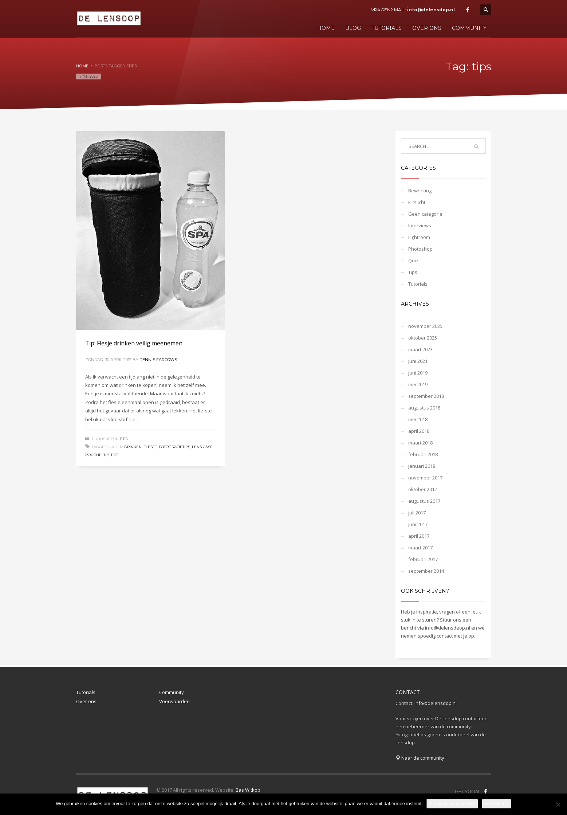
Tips (123, 438)
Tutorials (418, 284)
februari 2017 (423, 559)
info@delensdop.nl (431, 9)
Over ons (86, 701)
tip (106, 454)
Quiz (413, 260)
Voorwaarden (174, 701)
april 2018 (418, 431)
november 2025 (425, 326)
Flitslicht (416, 202)
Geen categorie (425, 214)
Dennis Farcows (158, 359)
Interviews (419, 225)
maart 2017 (420, 547)
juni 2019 (418, 372)
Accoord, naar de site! (452, 803)
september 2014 (426, 571)
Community (171, 692)
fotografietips (174, 446)
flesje (150, 446)
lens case (202, 446)
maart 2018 (420, 442)
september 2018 (426, 396)
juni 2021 (418, 361)
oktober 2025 (422, 337)
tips (114, 454)
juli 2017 (417, 512)
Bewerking (420, 190)
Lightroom (419, 237)
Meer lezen (496, 803)
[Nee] (558, 804)
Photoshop (420, 249)
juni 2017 (418, 524)
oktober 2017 (422, 489)
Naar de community (419, 758)
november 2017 (425, 477)
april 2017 (418, 536)
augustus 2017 (424, 501)
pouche (93, 454)
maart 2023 (420, 349)
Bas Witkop (248, 790)
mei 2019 (418, 384)
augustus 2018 (424, 407)
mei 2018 (418, 419)
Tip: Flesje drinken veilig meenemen (133, 343)
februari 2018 (423, 454)
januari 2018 (421, 466)
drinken (133, 446)
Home (82, 65)
